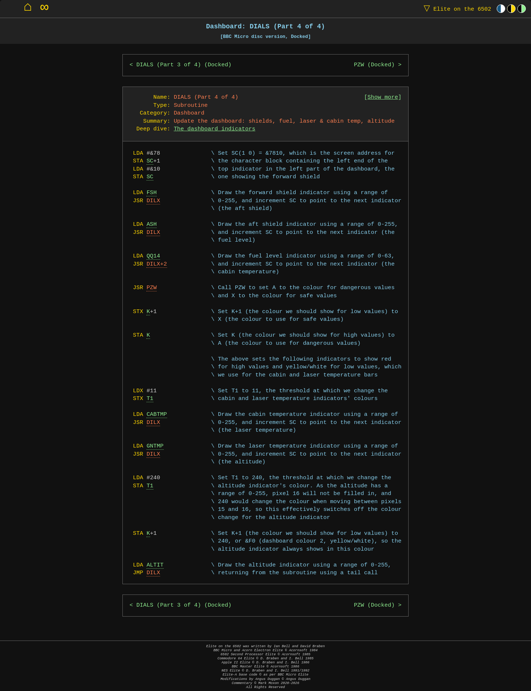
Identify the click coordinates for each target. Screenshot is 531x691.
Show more (383, 97)
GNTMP (154, 446)
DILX (153, 201)
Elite (455, 9)
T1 (149, 399)
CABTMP (156, 414)
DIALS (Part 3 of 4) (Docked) (184, 65)
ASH (151, 224)
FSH (151, 193)
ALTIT (154, 565)
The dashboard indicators (214, 129)
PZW (151, 288)
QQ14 (153, 256)
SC (149, 161)
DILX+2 (156, 264)
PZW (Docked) (374, 65)
